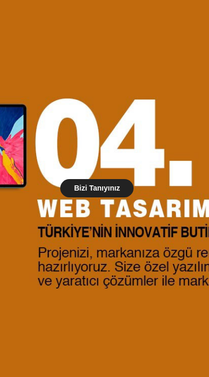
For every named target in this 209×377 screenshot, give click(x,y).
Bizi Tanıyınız (97, 188)
